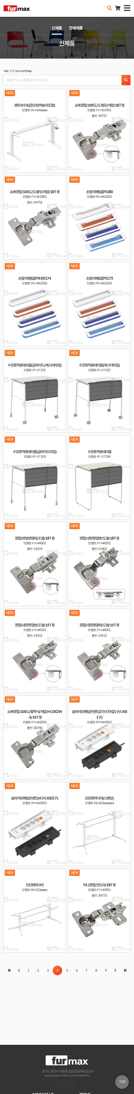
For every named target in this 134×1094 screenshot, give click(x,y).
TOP (122, 1082)
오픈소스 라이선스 (67, 1083)
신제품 (57, 27)
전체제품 (76, 27)
